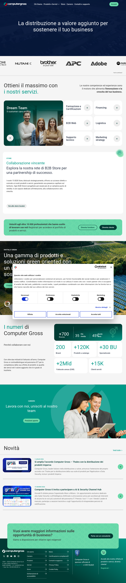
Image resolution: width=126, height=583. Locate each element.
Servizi (29, 565)
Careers (70, 4)
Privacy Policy (54, 565)
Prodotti (30, 560)
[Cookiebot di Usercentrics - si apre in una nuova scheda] (96, 267)
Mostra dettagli (101, 307)
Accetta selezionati (63, 314)
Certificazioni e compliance (58, 556)
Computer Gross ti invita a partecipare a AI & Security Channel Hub (68, 489)
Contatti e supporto (82, 4)
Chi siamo (30, 552)
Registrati (105, 568)
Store (63, 4)
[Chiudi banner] (111, 267)
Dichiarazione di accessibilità (32, 575)
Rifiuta (30, 314)
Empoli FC (79, 565)
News (51, 552)
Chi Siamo (38, 4)
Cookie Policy (53, 569)
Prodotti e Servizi (52, 4)
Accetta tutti (96, 314)
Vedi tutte (117, 450)
